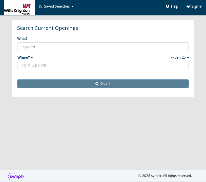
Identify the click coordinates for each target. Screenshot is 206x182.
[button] (56, 6)
